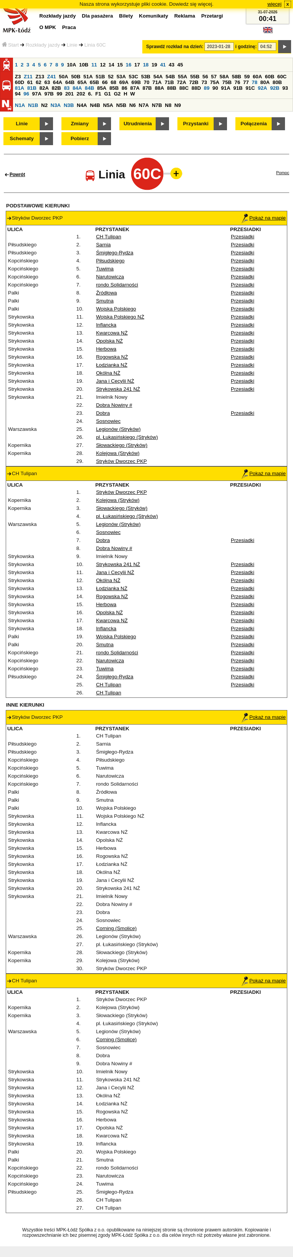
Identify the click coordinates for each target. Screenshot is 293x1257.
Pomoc (282, 172)
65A (82, 82)
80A (264, 82)
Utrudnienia (138, 123)
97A (36, 94)
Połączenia (254, 123)
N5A (108, 105)
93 (285, 88)
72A (181, 82)
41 (163, 65)
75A (214, 82)
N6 (132, 105)
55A (182, 76)
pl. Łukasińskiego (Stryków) (127, 437)
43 (171, 65)
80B (277, 82)
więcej (274, 4)
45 (180, 65)
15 (120, 65)
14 (111, 65)
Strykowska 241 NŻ (118, 389)
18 (146, 65)
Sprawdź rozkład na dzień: (174, 46)
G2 (117, 94)
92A (262, 88)
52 (111, 76)
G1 (107, 94)
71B (169, 82)
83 (67, 88)
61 (30, 82)
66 (105, 82)
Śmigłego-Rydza (115, 253)
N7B (157, 105)
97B (48, 94)
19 (154, 65)
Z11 (28, 76)
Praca (69, 27)
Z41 (51, 76)
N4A (82, 105)
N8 (168, 105)
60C (282, 76)
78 (255, 82)
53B (145, 76)
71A (156, 82)
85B (114, 88)
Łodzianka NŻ (111, 365)
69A (123, 82)
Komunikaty (153, 16)
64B (69, 82)
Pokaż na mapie (263, 218)
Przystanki (196, 123)
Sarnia (103, 245)
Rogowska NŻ (112, 357)
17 (137, 65)
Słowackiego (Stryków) (122, 445)
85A (101, 88)
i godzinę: (246, 46)
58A (224, 76)
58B (236, 76)
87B (146, 88)
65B (94, 82)
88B (171, 88)
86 (124, 88)
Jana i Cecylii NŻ (115, 381)
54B (170, 76)
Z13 (39, 76)
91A (225, 88)
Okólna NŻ (108, 373)
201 (69, 94)
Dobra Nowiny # (114, 405)
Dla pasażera (97, 16)
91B (237, 88)
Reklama (184, 16)
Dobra (103, 413)
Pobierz (80, 138)
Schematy (22, 138)
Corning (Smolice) (116, 928)
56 (205, 76)
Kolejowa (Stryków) (118, 453)
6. (90, 94)
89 (206, 88)
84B (89, 88)
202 (81, 94)
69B (136, 82)
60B (269, 76)
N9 (177, 105)
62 (39, 82)
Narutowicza (110, 277)
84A (77, 88)
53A (121, 76)
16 (129, 65)
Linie (72, 45)
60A (257, 76)
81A (19, 88)
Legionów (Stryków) (118, 429)
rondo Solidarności (117, 285)
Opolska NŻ (109, 341)
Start (10, 45)
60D (19, 82)
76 (237, 82)
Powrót (17, 174)
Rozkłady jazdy (43, 45)
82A (43, 88)
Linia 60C (95, 45)
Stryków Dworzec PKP (121, 461)
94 (18, 94)
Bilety (126, 16)
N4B (95, 105)
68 (113, 82)
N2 (44, 105)
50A (63, 76)
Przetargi (212, 16)
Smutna (105, 301)
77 (246, 82)
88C (183, 88)
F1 (98, 94)
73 (204, 82)
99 (59, 94)
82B (56, 88)
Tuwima (105, 269)
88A (159, 88)
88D (196, 88)
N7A (144, 105)
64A (57, 82)
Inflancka (106, 325)
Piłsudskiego (110, 261)
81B (31, 88)
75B (227, 82)
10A (71, 65)
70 (147, 82)
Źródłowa (106, 293)
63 (47, 82)
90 (215, 88)
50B (75, 76)
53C (133, 76)
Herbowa (106, 349)
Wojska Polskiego (116, 309)
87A (134, 88)
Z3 (18, 76)
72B (193, 82)
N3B (69, 105)
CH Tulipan (108, 236)
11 (94, 65)
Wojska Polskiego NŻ (120, 317)
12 (103, 65)
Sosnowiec (108, 421)
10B (83, 65)
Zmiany (80, 123)
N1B (33, 105)
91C (250, 88)
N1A (20, 105)
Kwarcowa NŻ (112, 333)
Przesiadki (242, 236)
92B (274, 88)
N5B (121, 105)
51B (100, 76)
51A (88, 76)
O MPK (47, 27)
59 (247, 76)
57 (214, 76)
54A (158, 76)
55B (194, 76)
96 (26, 94)
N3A (56, 105)
